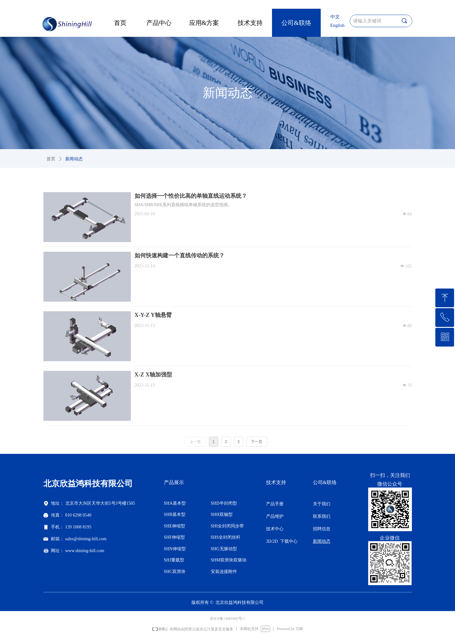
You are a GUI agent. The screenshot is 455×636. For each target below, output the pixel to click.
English (337, 25)
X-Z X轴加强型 (153, 374)
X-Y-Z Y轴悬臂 (153, 315)
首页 (51, 159)
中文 (335, 16)
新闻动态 (74, 159)
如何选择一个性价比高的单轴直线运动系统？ (191, 196)
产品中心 (158, 22)
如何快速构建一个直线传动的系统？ (180, 255)
